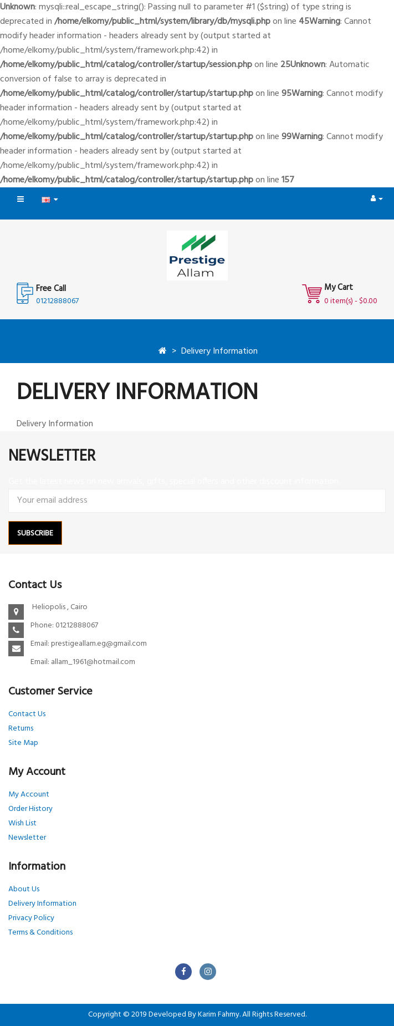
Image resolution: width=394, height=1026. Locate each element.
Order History (30, 809)
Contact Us (26, 714)
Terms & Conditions (40, 932)
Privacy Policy (31, 918)
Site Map (23, 743)
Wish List (22, 823)
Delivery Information (219, 351)
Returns (20, 728)
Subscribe (35, 533)
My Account (28, 794)
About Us (23, 889)
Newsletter (27, 837)
